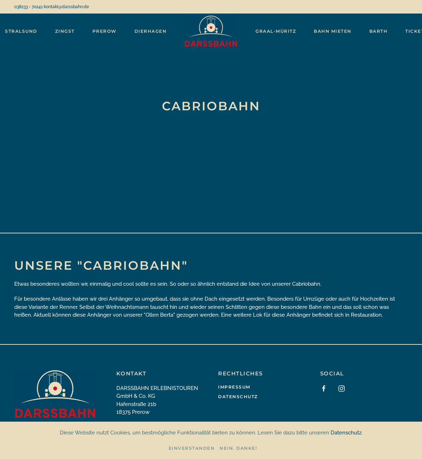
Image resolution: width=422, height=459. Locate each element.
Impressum (234, 387)
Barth (378, 31)
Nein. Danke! (238, 448)
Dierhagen (150, 31)
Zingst (65, 31)
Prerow (105, 31)
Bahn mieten (333, 31)
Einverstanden (192, 448)
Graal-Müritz (275, 31)
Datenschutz (238, 396)
